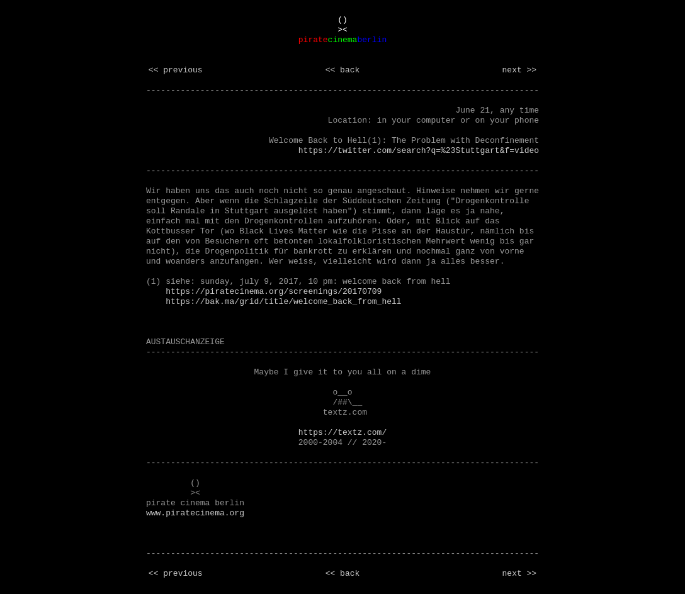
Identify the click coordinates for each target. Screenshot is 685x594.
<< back (343, 70)
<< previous (176, 70)
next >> (519, 70)
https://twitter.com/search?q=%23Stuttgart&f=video (418, 150)
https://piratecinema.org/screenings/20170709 (274, 291)
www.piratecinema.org (195, 513)
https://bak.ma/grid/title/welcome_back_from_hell (283, 301)
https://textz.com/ (342, 432)
